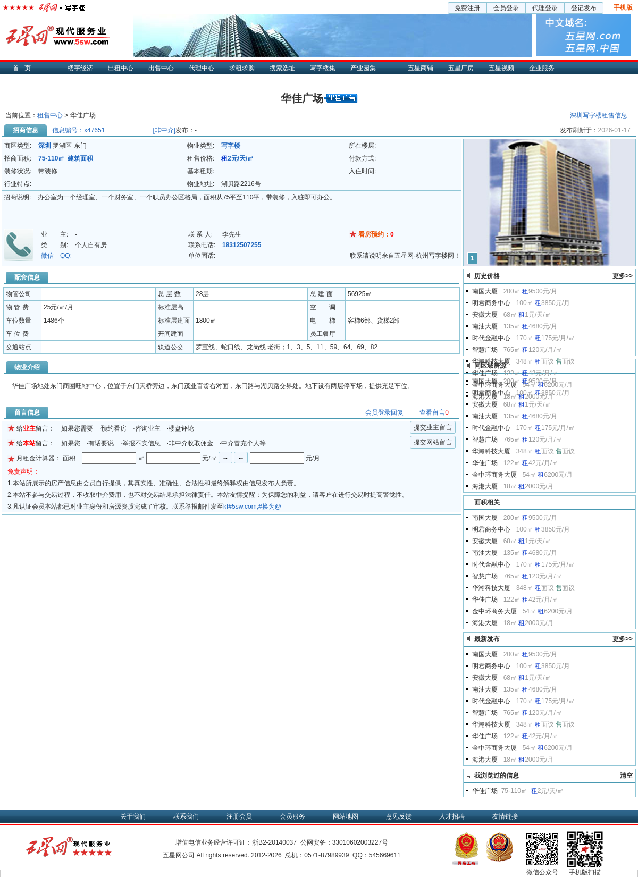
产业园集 (363, 68)
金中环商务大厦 (494, 474)
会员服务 (292, 816)
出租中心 (120, 68)
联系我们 (186, 816)
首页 (24, 68)
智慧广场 (485, 349)
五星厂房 (461, 68)
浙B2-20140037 (274, 842)
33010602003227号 (360, 842)
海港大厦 (485, 486)
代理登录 (545, 8)
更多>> (622, 276)
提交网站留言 (433, 442)
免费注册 (467, 8)
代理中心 (201, 68)
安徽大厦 (485, 314)
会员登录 (506, 8)
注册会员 (239, 816)
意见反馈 (399, 816)
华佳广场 (485, 373)
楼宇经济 (80, 68)
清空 (626, 775)
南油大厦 (485, 326)
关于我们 (133, 816)
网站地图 (345, 816)
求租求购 (242, 68)
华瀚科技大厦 (491, 361)
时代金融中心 (491, 338)
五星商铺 (420, 68)
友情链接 (505, 816)
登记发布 (584, 8)
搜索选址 (282, 68)
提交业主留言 (433, 427)
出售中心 (161, 68)
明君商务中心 (491, 303)
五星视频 (501, 68)
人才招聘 (452, 816)
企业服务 (542, 68)
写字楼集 (322, 68)
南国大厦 (485, 291)
